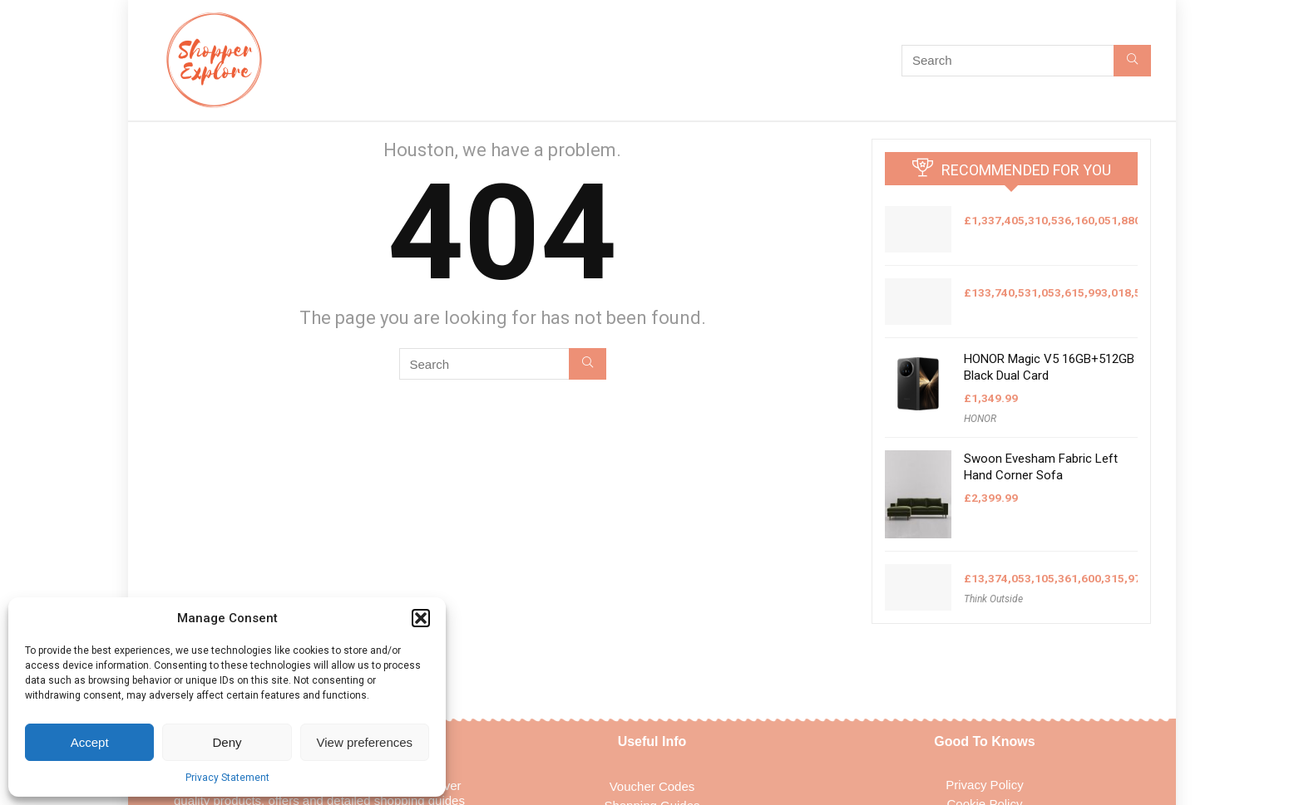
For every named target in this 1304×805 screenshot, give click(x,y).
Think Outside (993, 599)
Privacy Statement (227, 777)
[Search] (1132, 60)
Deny (226, 742)
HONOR (980, 419)
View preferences (365, 742)
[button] (420, 618)
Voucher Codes (652, 786)
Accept (90, 742)
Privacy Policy (984, 785)
